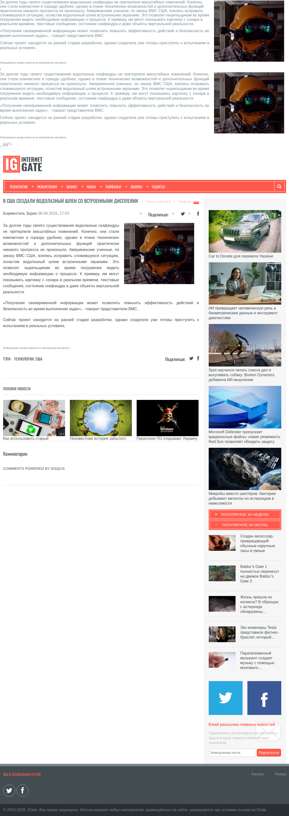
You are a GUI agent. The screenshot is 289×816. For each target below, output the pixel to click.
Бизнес (69, 186)
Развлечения (44, 186)
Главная (184, 202)
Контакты (258, 773)
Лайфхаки (111, 186)
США (39, 359)
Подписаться (269, 753)
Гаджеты (156, 186)
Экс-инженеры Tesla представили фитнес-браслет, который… (259, 632)
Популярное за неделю (245, 514)
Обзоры (134, 186)
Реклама (280, 773)
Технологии (19, 186)
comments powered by (34, 468)
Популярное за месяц (244, 525)
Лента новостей (158, 202)
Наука (89, 186)
